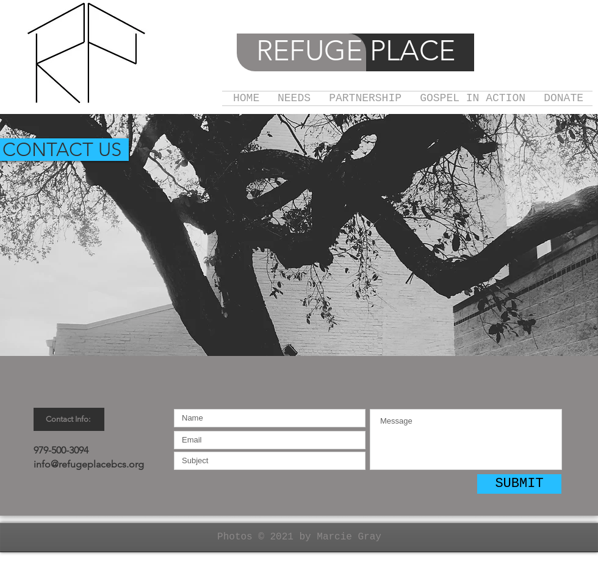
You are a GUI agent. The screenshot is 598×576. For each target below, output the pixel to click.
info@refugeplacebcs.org (89, 464)
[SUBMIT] (519, 484)
